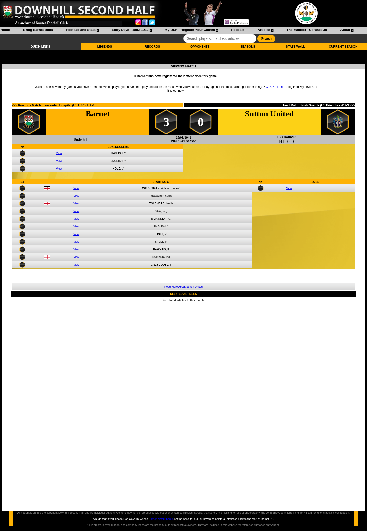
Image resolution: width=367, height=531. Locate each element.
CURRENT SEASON (343, 46)
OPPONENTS (199, 46)
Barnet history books (161, 518)
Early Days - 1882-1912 (130, 30)
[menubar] (177, 30)
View (59, 153)
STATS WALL (295, 46)
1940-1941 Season (183, 141)
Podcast (237, 30)
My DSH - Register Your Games (190, 30)
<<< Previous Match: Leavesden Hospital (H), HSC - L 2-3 (53, 105)
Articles (264, 30)
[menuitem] (5, 30)
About (345, 30)
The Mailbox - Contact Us (306, 30)
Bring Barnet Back (38, 30)
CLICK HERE (275, 87)
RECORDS (152, 46)
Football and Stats (81, 30)
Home (5, 30)
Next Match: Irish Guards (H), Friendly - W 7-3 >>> (319, 105)
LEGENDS (104, 46)
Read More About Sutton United (183, 286)
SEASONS (247, 46)
